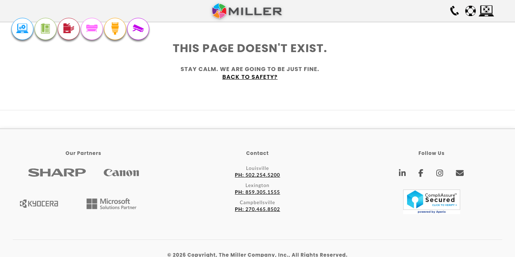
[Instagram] (440, 174)
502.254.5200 (257, 175)
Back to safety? (249, 77)
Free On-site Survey (413, 11)
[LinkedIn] (402, 174)
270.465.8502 (257, 209)
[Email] (460, 174)
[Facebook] (421, 174)
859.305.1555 (257, 192)
